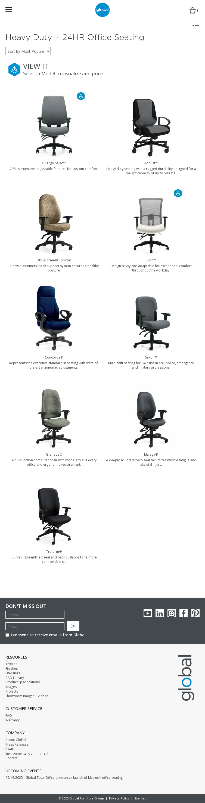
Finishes (11, 668)
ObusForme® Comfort (54, 260)
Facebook (183, 613)
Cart (193, 15)
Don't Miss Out (25, 606)
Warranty (12, 720)
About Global (15, 740)
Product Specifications (22, 682)
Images (11, 687)
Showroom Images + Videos (26, 696)
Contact (11, 758)
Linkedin (160, 613)
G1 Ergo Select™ (54, 163)
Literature (12, 673)
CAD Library (14, 678)
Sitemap (140, 798)
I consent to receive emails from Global (45, 634)
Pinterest (195, 613)
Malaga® (151, 454)
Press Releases (16, 744)
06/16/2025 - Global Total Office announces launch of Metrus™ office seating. (64, 778)
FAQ (8, 716)
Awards (11, 749)
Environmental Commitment (26, 753)
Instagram (171, 613)
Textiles (11, 664)
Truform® (54, 551)
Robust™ (151, 163)
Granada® (54, 454)
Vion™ (151, 260)
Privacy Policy (119, 798)
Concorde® (54, 357)
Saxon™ (151, 357)
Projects (11, 691)
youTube (148, 613)
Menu (12, 11)
